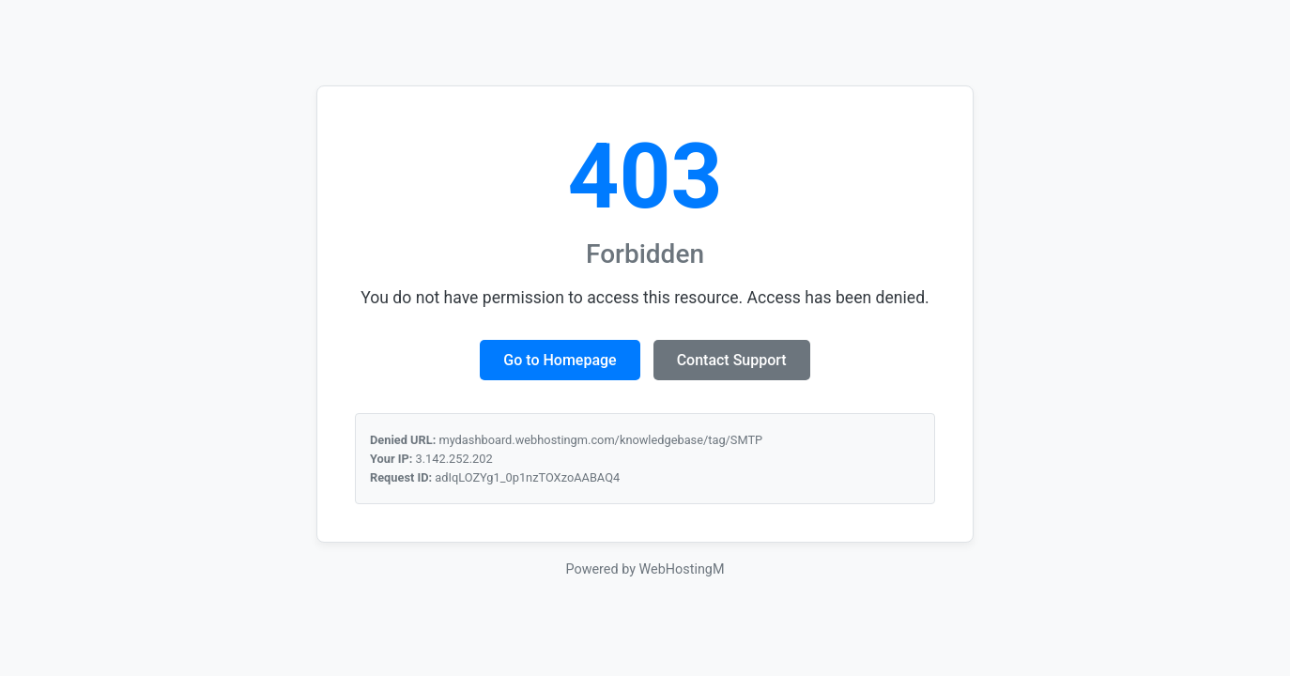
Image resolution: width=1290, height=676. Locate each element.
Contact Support (732, 360)
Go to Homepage (559, 360)
